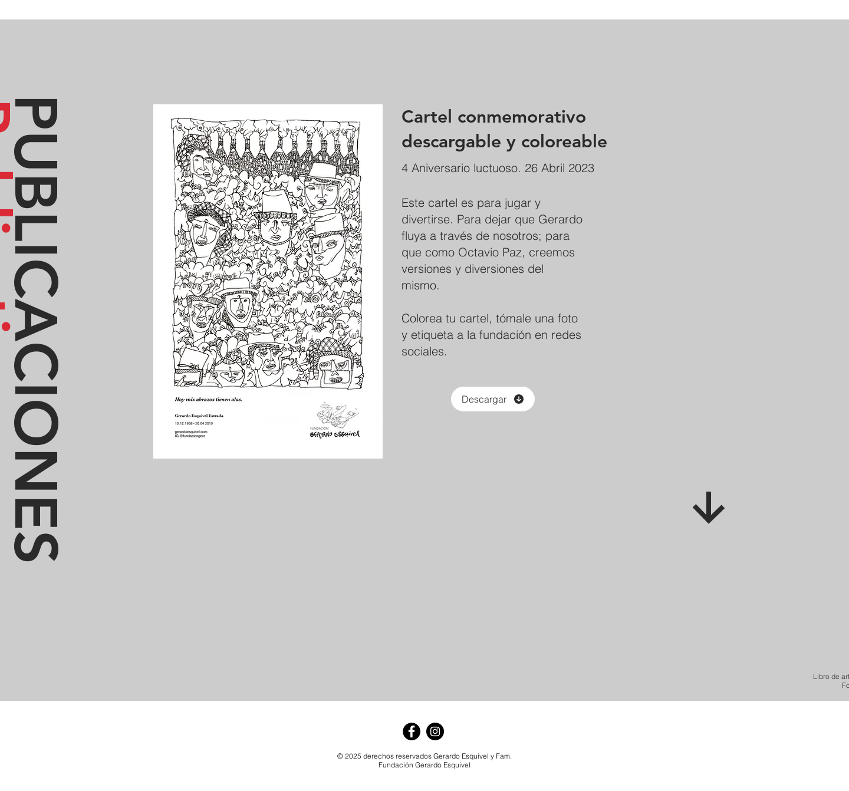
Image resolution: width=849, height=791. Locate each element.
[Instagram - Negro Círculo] (435, 731)
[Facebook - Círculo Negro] (411, 731)
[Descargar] (493, 399)
